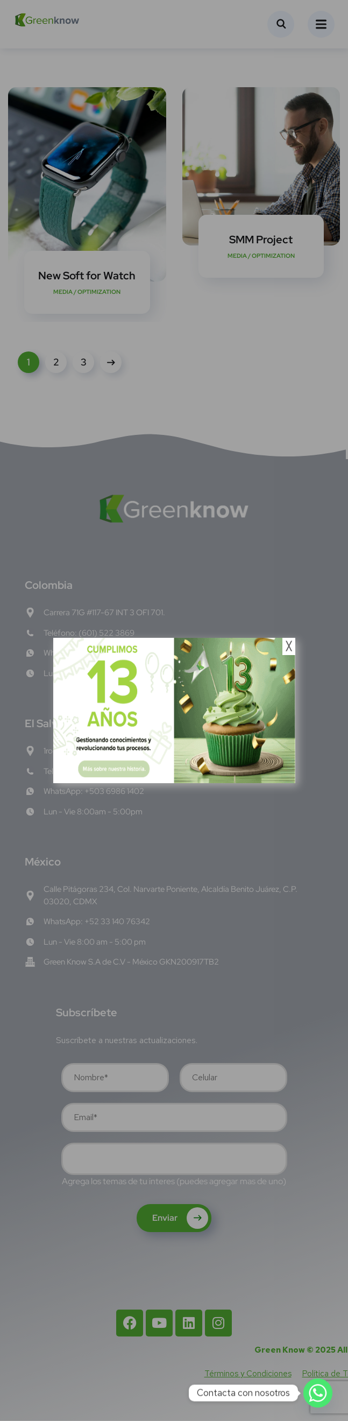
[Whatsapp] (317, 1393)
